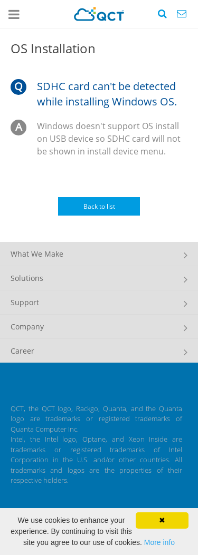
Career (22, 351)
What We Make (37, 254)
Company (27, 327)
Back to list (99, 206)
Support (25, 302)
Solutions (27, 278)
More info (159, 542)
